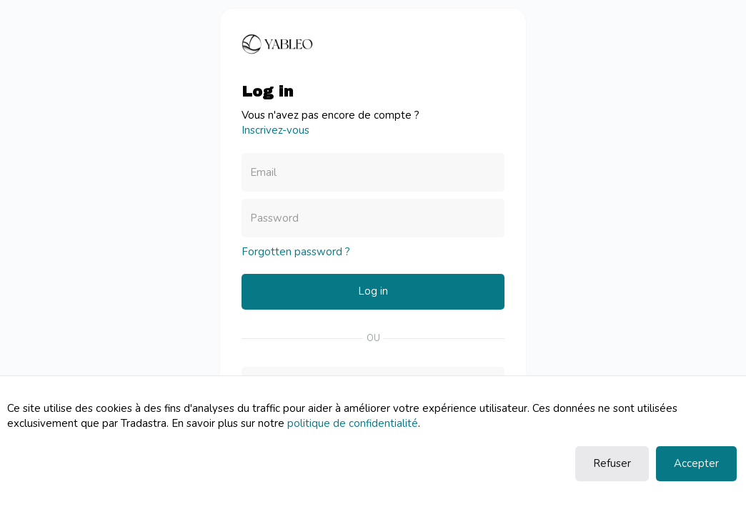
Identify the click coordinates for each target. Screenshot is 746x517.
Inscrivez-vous (275, 130)
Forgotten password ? (296, 252)
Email (263, 172)
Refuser (612, 463)
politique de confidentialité (352, 423)
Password (274, 218)
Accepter (696, 463)
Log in (373, 291)
